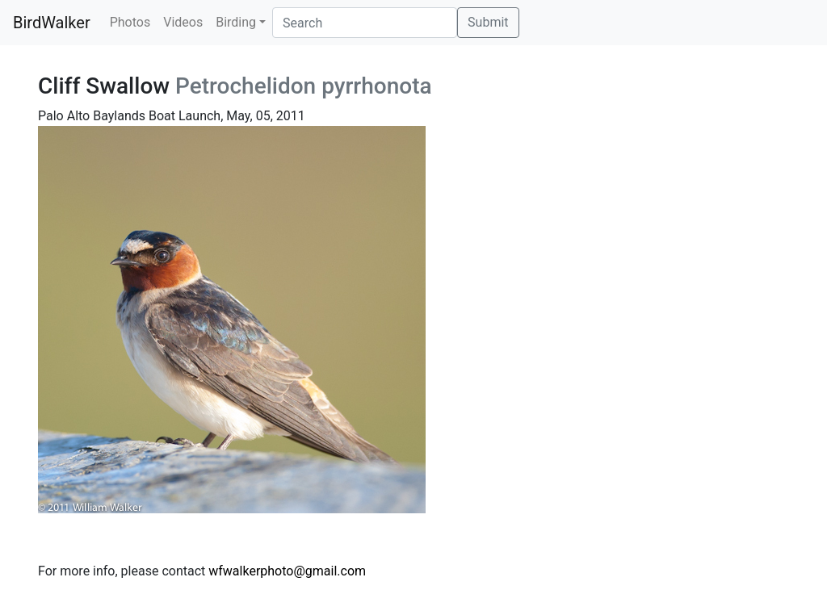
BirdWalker (51, 22)
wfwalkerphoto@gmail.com (287, 571)
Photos (130, 22)
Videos (183, 22)
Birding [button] (236, 22)
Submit (488, 22)
